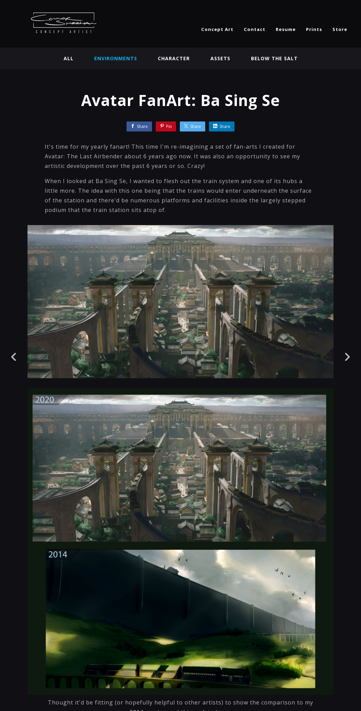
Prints (314, 29)
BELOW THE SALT (274, 58)
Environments (115, 58)
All (69, 58)
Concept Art (217, 29)
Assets (220, 58)
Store (339, 29)
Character (174, 58)
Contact (254, 29)
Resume (286, 29)
